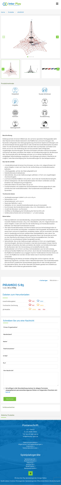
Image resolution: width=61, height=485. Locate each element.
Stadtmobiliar (5, 481)
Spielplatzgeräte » (30, 459)
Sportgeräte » (30, 464)
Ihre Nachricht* (8, 370)
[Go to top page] (30, 473)
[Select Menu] (57, 4)
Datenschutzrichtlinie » (30, 442)
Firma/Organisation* (10, 327)
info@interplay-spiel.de (30, 436)
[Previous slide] (3, 37)
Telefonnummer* (9, 348)
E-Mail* (5, 356)
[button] (10, 69)
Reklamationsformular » (30, 448)
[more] (8, 392)
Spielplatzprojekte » (30, 468)
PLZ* (4, 363)
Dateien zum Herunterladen (16, 294)
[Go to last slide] (3, 69)
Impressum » (30, 446)
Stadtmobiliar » (30, 466)
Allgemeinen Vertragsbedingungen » (30, 444)
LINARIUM (20, 12)
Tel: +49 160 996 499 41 (30, 434)
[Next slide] (57, 37)
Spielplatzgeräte (31, 481)
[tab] (27, 56)
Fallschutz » (30, 462)
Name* (5, 341)
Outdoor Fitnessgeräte (17, 481)
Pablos (44, 478)
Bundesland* (7, 334)
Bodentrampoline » (30, 461)
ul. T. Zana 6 (30, 429)
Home (3, 12)
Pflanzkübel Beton (43, 481)
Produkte (11, 12)
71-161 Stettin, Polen (30, 432)
